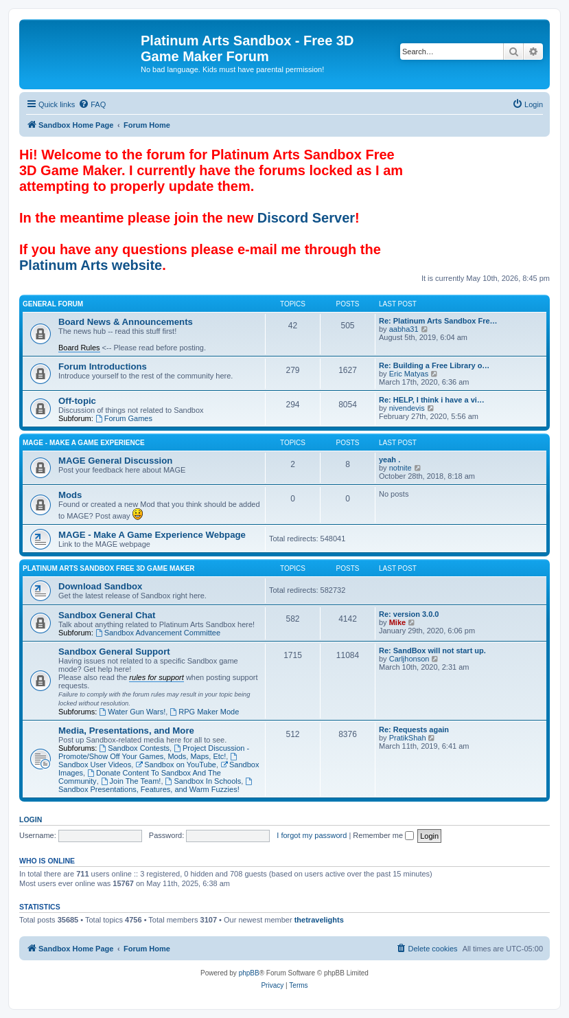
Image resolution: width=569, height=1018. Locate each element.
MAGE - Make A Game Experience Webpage (152, 535)
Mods (70, 495)
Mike (397, 622)
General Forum (53, 304)
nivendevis (407, 408)
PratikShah (407, 738)
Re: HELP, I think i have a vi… (432, 400)
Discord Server (306, 217)
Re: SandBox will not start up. (432, 650)
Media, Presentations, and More (126, 730)
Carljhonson (409, 659)
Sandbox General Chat (106, 615)
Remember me (383, 835)
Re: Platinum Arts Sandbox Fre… (438, 321)
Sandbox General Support (114, 651)
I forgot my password (312, 835)
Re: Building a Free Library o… (434, 365)
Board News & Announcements (125, 322)
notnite (400, 468)
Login (30, 819)
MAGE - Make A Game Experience (84, 442)
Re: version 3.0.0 (409, 614)
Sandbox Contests (134, 748)
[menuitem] (92, 104)
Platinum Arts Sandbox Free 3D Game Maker (109, 568)
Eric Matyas (408, 374)
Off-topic (77, 401)
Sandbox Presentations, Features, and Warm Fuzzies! (156, 785)
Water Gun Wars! (132, 712)
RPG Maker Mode (204, 712)
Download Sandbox (100, 586)
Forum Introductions (102, 366)
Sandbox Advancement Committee (157, 633)
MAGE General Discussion (115, 460)
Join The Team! (131, 781)
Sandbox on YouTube (175, 764)
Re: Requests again (414, 729)
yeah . (389, 459)
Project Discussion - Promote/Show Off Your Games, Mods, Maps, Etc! (153, 752)
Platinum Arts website (90, 265)
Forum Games (123, 418)
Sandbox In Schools (203, 781)
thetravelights (319, 920)
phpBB (249, 973)
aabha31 (404, 329)
